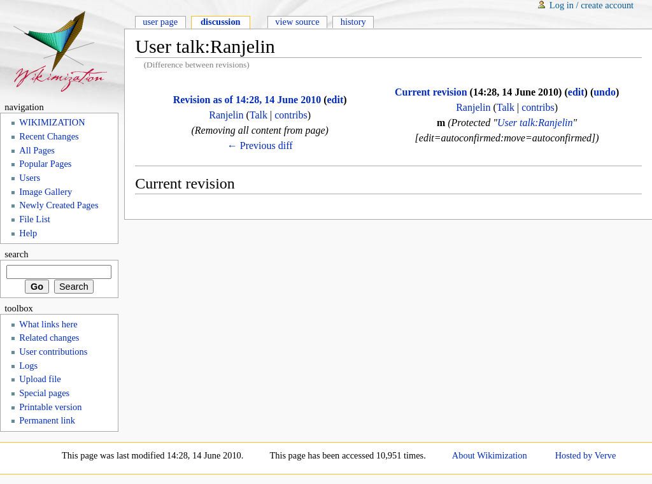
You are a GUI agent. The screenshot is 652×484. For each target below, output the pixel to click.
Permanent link (47, 420)
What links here (48, 324)
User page (160, 22)
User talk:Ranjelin (535, 122)
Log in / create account (591, 5)
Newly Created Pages (58, 205)
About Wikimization (489, 455)
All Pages (37, 150)
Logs (28, 365)
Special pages (44, 393)
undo (604, 92)
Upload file (39, 379)
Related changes (49, 337)
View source (297, 22)
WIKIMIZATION (52, 122)
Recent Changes (48, 136)
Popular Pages (45, 164)
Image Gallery (45, 192)
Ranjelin (226, 115)
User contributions (53, 351)
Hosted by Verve (585, 455)
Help (28, 233)
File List (34, 219)
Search (16, 254)
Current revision (431, 92)
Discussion (221, 22)
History (353, 22)
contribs (291, 115)
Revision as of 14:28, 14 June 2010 (247, 99)
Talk (258, 115)
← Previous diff (260, 145)
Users (29, 178)
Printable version (50, 407)
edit (335, 99)
